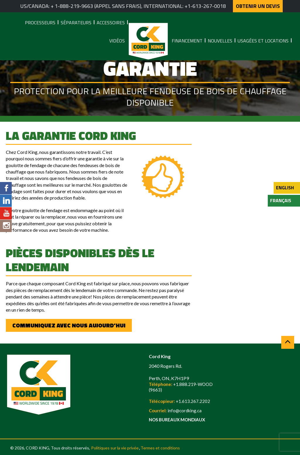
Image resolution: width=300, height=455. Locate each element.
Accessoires (111, 22)
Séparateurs (76, 22)
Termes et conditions (160, 447)
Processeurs (40, 22)
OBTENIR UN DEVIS (258, 6)
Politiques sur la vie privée (115, 447)
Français (280, 200)
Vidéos (117, 40)
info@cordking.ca (185, 410)
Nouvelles (220, 40)
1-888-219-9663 (74, 6)
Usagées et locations (263, 40)
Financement (187, 40)
